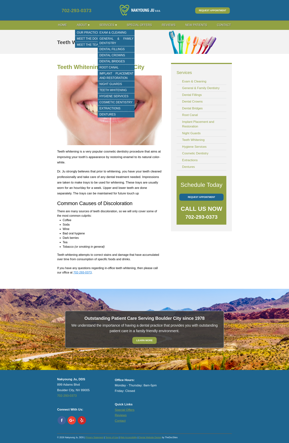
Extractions (190, 160)
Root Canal (190, 115)
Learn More (144, 340)
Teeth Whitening (193, 140)
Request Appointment (212, 10)
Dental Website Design (150, 437)
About (82, 25)
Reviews (168, 25)
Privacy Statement (94, 437)
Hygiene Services (194, 146)
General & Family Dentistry (201, 88)
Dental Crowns (192, 101)
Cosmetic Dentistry (195, 153)
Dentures (188, 167)
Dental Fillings (192, 95)
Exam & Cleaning (194, 81)
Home (62, 25)
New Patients (196, 25)
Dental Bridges (192, 108)
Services (107, 25)
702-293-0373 (76, 10)
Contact (224, 25)
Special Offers (139, 25)
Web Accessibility (128, 437)
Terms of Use (111, 437)
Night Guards (191, 133)
